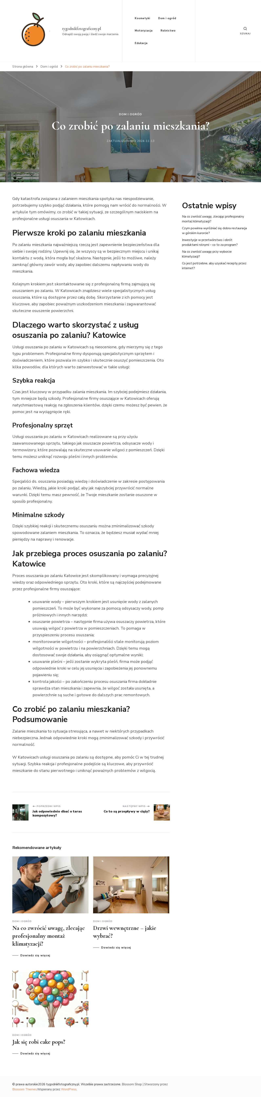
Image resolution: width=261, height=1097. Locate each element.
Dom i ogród (167, 18)
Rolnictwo (168, 30)
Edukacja (141, 43)
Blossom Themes (24, 1089)
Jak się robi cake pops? (38, 1042)
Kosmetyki (142, 18)
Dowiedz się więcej (35, 955)
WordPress (69, 1089)
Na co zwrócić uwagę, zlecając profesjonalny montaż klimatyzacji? (48, 935)
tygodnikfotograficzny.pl (81, 28)
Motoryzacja (144, 30)
